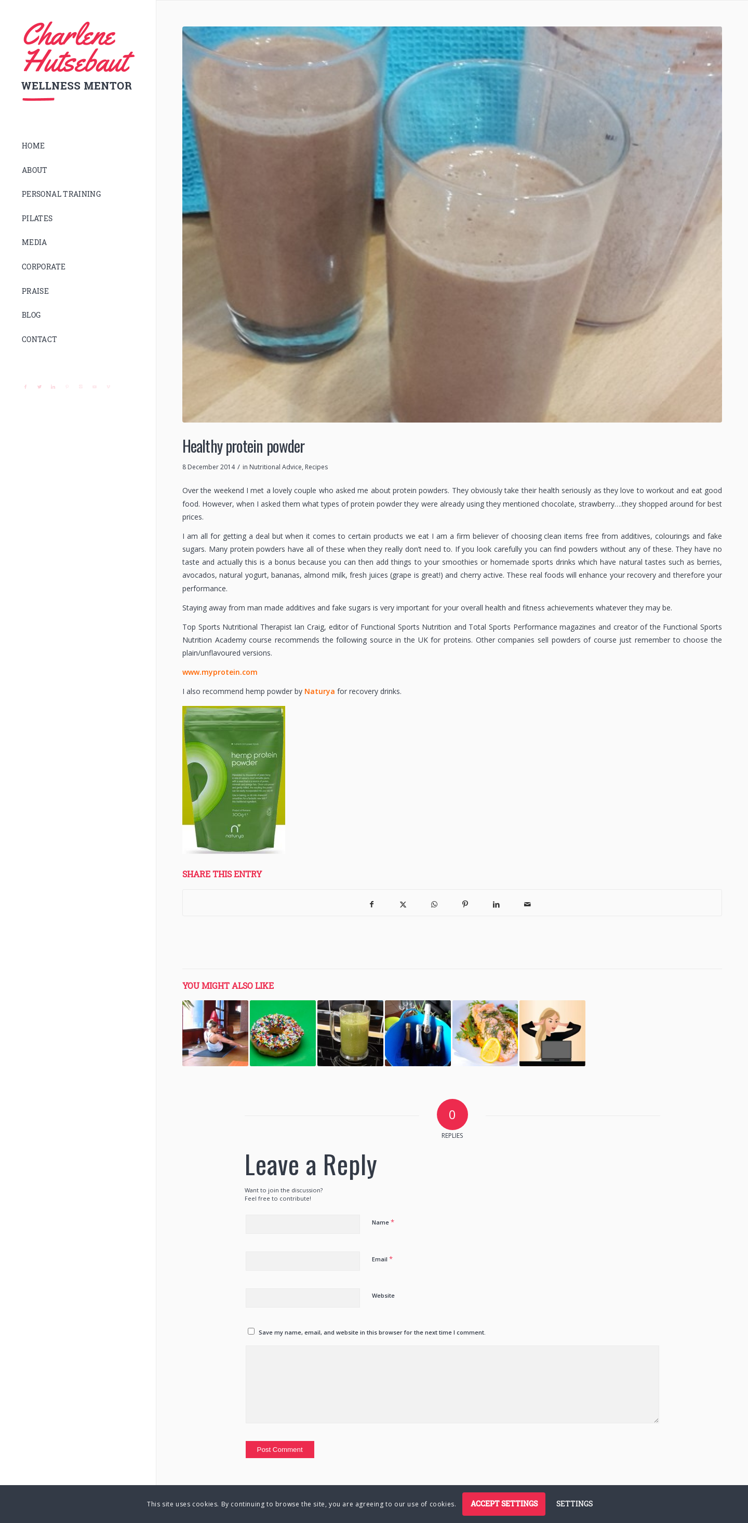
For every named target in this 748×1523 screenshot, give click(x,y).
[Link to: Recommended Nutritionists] (485, 1033)
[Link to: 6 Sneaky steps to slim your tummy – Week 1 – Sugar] (283, 1033)
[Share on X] (403, 903)
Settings (574, 1503)
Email (382, 1258)
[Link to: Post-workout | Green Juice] (350, 1033)
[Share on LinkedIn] (497, 903)
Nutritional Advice (275, 467)
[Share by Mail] (528, 903)
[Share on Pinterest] (465, 903)
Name (383, 1222)
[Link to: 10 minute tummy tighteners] (215, 1033)
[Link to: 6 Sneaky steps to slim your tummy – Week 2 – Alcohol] (418, 1033)
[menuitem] (78, 146)
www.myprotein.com (220, 672)
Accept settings (504, 1503)
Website (383, 1295)
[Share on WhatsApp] (434, 903)
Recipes (316, 467)
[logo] (78, 61)
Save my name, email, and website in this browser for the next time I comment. (372, 1332)
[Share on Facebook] (372, 903)
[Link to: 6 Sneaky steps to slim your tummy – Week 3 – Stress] (552, 1033)
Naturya (319, 691)
